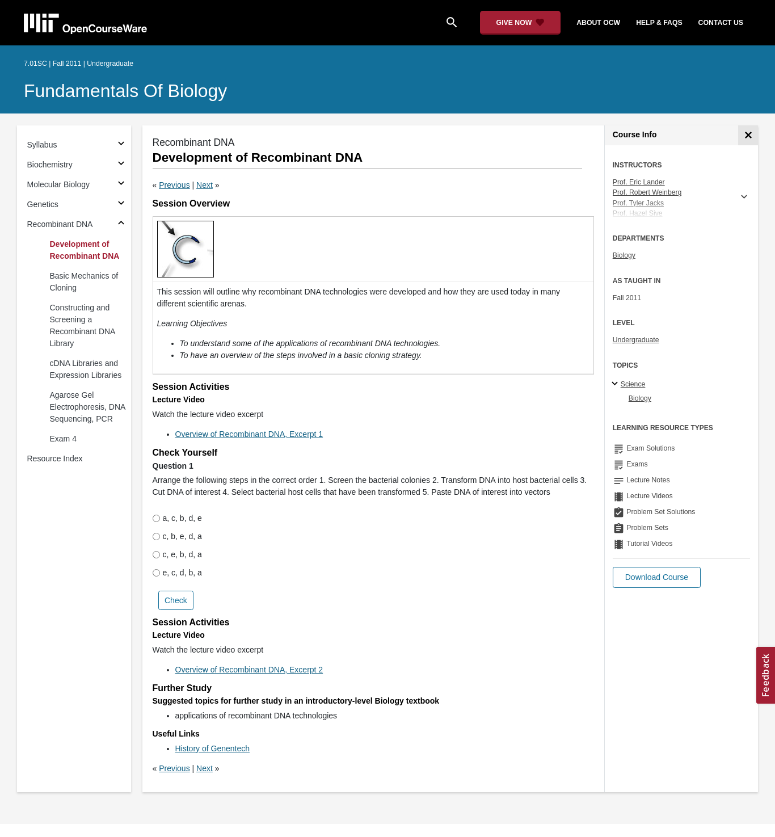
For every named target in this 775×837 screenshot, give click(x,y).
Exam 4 (63, 438)
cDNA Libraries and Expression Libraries (86, 369)
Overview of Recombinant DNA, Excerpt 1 (249, 434)
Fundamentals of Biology (125, 91)
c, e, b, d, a (177, 554)
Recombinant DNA (60, 224)
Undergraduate (636, 340)
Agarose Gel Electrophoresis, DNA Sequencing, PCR (87, 406)
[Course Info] (748, 135)
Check (176, 600)
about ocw (598, 23)
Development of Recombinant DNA (85, 249)
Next (204, 185)
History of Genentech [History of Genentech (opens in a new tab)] (212, 748)
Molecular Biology (58, 184)
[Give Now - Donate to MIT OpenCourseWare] (520, 23)
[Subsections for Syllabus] (121, 145)
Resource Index (55, 458)
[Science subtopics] (616, 384)
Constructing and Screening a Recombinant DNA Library (82, 325)
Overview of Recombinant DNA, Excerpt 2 (249, 669)
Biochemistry (50, 164)
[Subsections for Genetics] (121, 204)
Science (633, 384)
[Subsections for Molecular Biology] (121, 184)
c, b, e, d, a (177, 536)
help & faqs (659, 23)
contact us (720, 23)
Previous (174, 185)
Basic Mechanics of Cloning (84, 281)
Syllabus (42, 144)
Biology (624, 255)
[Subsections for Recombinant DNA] (121, 224)
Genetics (42, 204)
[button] (657, 577)
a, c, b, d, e (177, 518)
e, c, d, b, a (177, 572)
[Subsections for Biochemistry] (121, 165)
